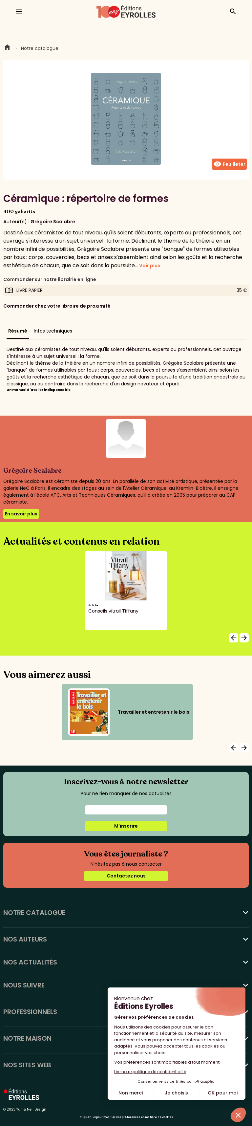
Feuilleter (229, 164)
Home (7, 48)
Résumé (17, 331)
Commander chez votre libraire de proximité (57, 306)
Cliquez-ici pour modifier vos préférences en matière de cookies (126, 1117)
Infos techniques (53, 331)
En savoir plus (21, 513)
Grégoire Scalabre (53, 221)
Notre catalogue (39, 48)
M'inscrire (126, 826)
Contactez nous (126, 876)
